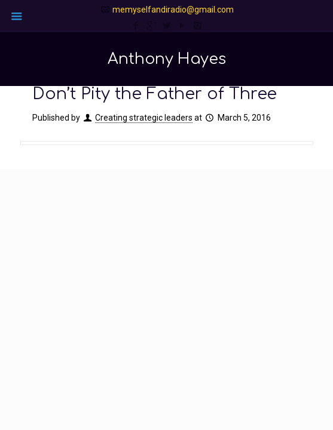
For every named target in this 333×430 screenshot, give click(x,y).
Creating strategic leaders (144, 117)
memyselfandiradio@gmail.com (173, 9)
